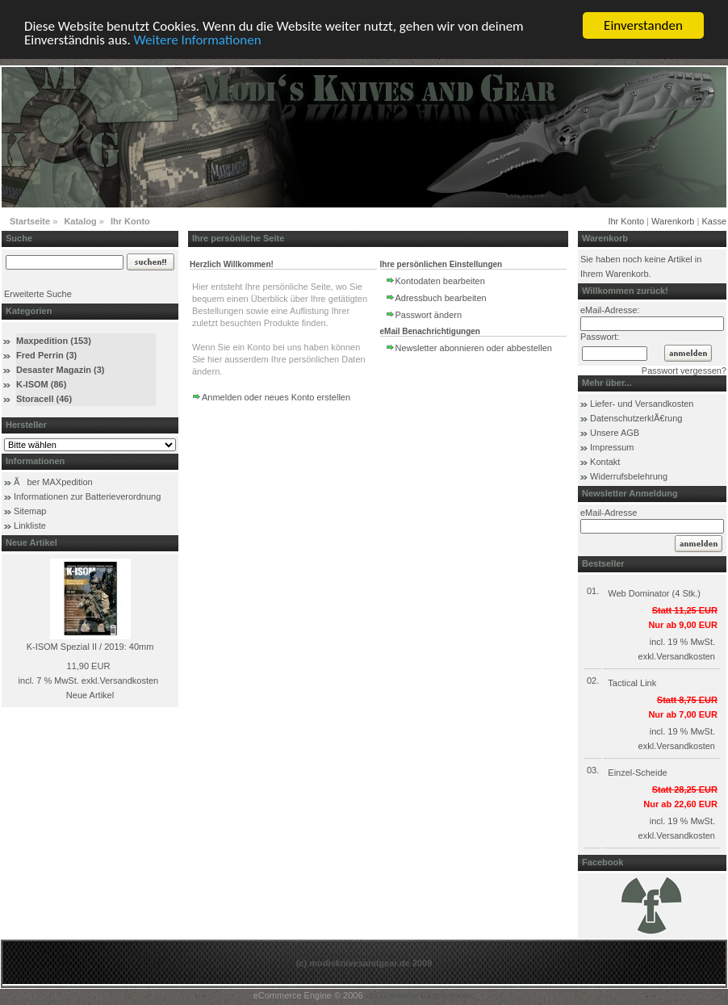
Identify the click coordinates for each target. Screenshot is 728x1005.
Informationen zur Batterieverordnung (87, 496)
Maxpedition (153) (53, 340)
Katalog (80, 221)
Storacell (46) (44, 399)
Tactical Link (632, 683)
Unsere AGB (614, 433)
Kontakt (605, 462)
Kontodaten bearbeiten (440, 281)
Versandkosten (128, 680)
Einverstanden (643, 25)
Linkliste (30, 525)
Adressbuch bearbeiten (441, 298)
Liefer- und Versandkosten (641, 403)
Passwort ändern (428, 315)
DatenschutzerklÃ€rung (636, 418)
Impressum (612, 447)
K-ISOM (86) (41, 384)
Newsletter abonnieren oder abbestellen (473, 348)
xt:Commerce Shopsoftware (420, 995)
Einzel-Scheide (637, 772)
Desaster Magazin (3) (60, 370)
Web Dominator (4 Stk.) (654, 593)
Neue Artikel (90, 695)
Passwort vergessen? (684, 370)
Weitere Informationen (197, 39)
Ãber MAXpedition (53, 482)
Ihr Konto (130, 221)
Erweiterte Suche (38, 294)
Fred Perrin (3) (46, 355)
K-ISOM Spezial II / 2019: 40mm (90, 646)
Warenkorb (672, 221)
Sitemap (30, 511)
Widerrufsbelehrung (628, 476)
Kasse (713, 221)
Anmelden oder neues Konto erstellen (276, 397)
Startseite (30, 221)
